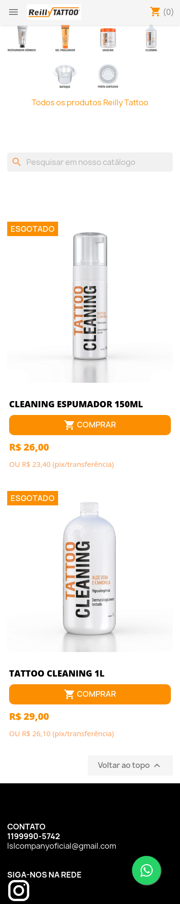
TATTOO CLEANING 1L (57, 673)
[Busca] (90, 162)
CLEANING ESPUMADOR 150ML (76, 404)
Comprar (90, 425)
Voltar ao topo (130, 766)
